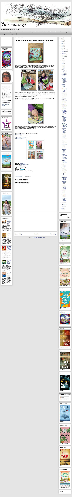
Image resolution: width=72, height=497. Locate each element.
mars (63, 202)
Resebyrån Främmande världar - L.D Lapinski (64, 106)
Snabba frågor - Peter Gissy (64, 67)
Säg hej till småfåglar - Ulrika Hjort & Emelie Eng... (64, 112)
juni (63, 60)
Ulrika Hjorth (22, 163)
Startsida (4, 32)
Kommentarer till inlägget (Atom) (39, 237)
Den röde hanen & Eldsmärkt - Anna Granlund (64, 170)
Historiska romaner (17, 32)
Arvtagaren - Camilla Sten (64, 182)
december (64, 49)
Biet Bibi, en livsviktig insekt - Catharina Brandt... (64, 80)
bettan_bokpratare (6, 102)
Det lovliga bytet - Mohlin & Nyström (9, 262)
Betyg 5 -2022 (12, 34)
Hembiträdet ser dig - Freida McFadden (9, 248)
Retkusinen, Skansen (19, 134)
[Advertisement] (35, 221)
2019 (62, 210)
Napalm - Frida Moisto (63, 85)
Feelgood (10, 32)
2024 (62, 43)
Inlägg (62, 397)
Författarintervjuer (38, 32)
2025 (62, 41)
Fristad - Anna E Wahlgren (64, 165)
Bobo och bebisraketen (19, 138)
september (64, 55)
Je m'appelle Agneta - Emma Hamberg (64, 146)
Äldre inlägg (53, 234)
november (64, 51)
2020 (62, 208)
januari (63, 206)
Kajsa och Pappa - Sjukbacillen (21, 137)
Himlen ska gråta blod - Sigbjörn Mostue (64, 101)
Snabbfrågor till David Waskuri (64, 178)
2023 (62, 45)
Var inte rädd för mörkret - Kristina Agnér (64, 90)
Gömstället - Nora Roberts (64, 199)
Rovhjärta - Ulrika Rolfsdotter (64, 174)
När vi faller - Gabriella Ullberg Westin (64, 136)
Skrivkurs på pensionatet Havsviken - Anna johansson (64, 95)
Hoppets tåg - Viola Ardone (64, 75)
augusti (63, 56)
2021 (62, 48)
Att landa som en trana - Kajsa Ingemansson (64, 141)
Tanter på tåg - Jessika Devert (9, 274)
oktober (63, 53)
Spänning (30, 32)
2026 (62, 39)
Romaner (25, 32)
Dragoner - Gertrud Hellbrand (64, 195)
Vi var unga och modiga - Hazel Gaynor (64, 130)
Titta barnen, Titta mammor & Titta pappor (23, 135)
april (63, 63)
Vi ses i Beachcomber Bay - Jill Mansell (64, 125)
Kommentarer (63, 399)
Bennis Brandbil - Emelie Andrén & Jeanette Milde (64, 119)
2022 (62, 46)
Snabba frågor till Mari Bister (64, 161)
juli (62, 58)
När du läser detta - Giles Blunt (9, 222)
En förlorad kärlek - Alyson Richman (64, 151)
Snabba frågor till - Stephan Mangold (64, 187)
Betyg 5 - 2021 (5, 34)
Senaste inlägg (18, 234)
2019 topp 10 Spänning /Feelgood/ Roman (50, 32)
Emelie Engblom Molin (24, 164)
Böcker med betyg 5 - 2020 (65, 32)
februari (63, 204)
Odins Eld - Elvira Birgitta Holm (64, 191)
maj (63, 61)
